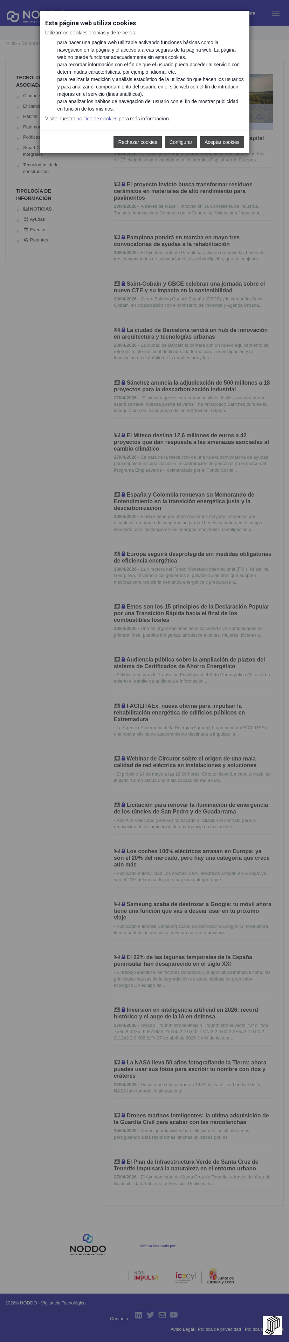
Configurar (181, 142)
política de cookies (97, 118)
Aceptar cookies (222, 142)
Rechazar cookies (137, 142)
